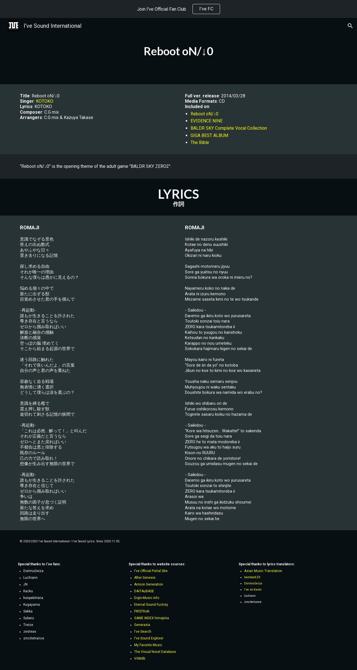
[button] (350, 26)
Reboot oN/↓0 (204, 113)
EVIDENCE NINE (207, 121)
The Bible (200, 142)
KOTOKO (44, 101)
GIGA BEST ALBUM (209, 135)
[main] (179, 51)
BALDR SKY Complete (213, 128)
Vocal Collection (251, 128)
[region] (178, 9)
